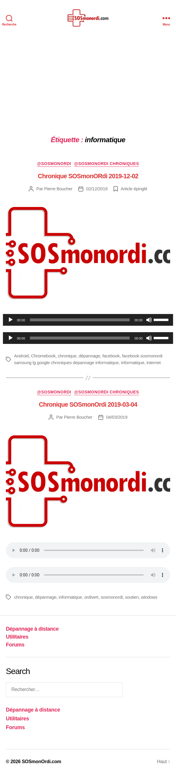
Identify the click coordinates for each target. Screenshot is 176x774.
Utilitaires (17, 637)
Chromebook (43, 355)
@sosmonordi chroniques (106, 163)
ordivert (91, 597)
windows (149, 597)
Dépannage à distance (32, 629)
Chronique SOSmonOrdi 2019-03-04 (88, 404)
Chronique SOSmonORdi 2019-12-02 (88, 176)
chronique (67, 355)
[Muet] (149, 320)
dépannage (89, 355)
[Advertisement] (88, 80)
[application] (88, 320)
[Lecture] (10, 320)
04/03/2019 (117, 417)
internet (154, 362)
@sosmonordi (54, 163)
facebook (111, 355)
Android (21, 355)
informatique (132, 362)
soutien (132, 597)
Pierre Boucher (58, 188)
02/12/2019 (97, 188)
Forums (15, 645)
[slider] (80, 319)
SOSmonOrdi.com (41, 761)
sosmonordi (112, 597)
